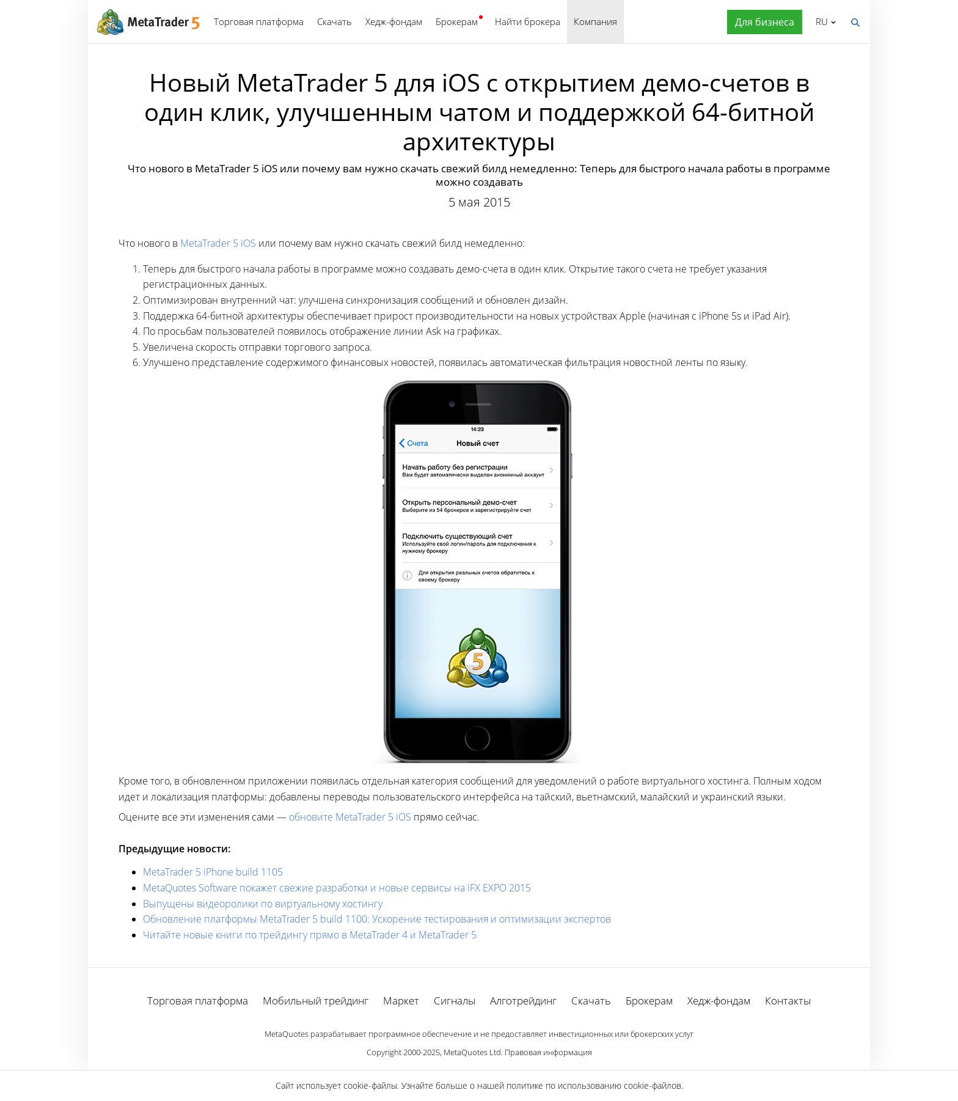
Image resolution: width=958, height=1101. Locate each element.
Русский (819, 21)
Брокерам (457, 21)
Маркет (401, 1000)
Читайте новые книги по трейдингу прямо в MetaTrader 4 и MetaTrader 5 (310, 935)
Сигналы (454, 1000)
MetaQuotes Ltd (472, 1052)
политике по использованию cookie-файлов (593, 1085)
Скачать (334, 21)
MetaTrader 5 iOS (218, 243)
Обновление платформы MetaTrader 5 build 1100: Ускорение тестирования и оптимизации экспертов (377, 919)
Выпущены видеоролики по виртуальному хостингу (262, 903)
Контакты (788, 1000)
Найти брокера (527, 21)
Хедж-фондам (393, 21)
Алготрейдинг (523, 1000)
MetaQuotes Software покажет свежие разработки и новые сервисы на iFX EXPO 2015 (337, 887)
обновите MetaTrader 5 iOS (350, 817)
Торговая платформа (259, 21)
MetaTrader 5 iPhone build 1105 (213, 872)
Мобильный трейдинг (315, 1000)
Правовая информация (548, 1052)
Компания (595, 21)
